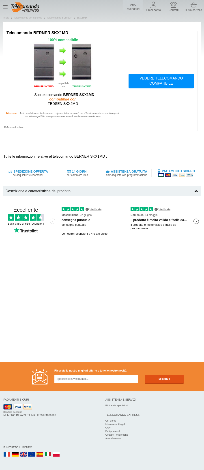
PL (56, 454)
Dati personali (112, 431)
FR (7, 454)
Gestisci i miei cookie (117, 434)
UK (23, 454)
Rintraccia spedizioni (116, 405)
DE (15, 454)
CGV (108, 427)
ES (39, 454)
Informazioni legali (115, 424)
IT (48, 454)
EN (31, 454)
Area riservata (113, 438)
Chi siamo (110, 420)
